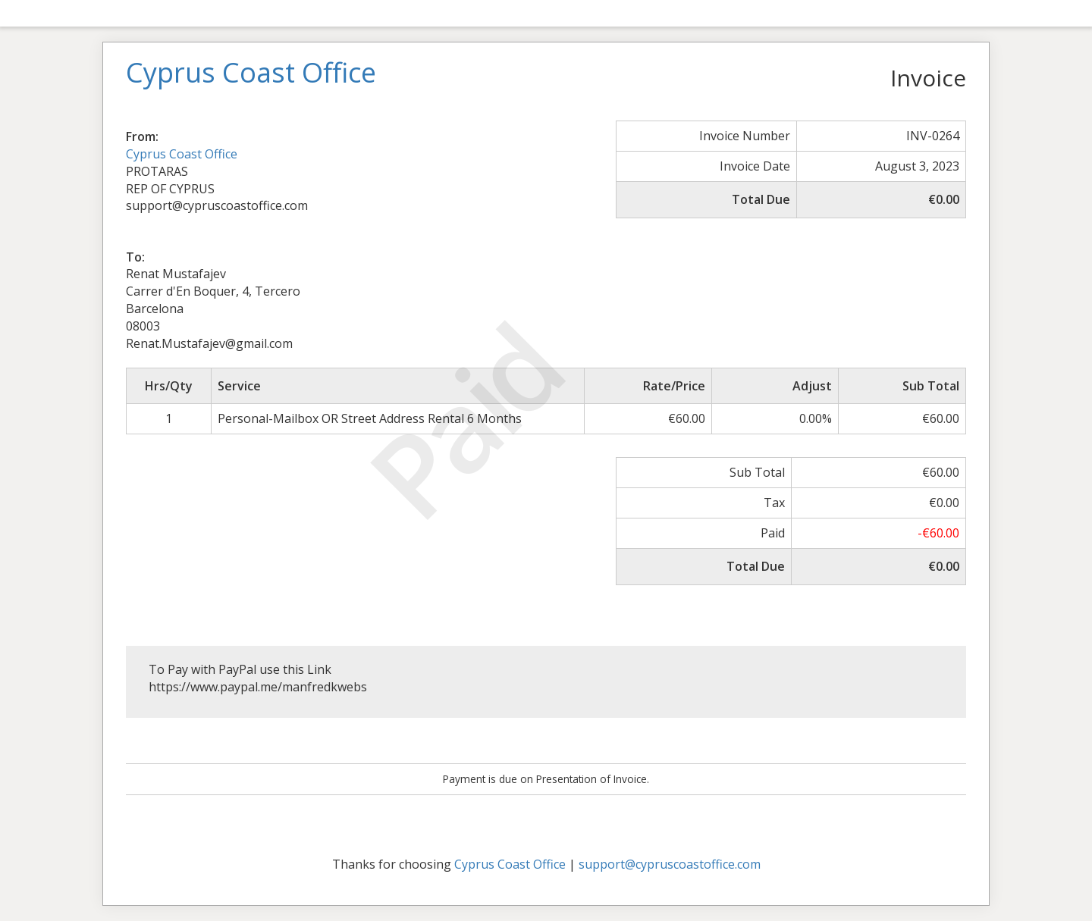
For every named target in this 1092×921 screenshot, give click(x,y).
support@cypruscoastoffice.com (670, 864)
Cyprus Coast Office (181, 154)
